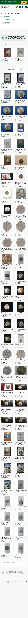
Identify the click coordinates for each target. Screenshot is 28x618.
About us (18, 607)
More (25, 565)
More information (14, 2)
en (26, 7)
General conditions (6, 613)
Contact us (18, 610)
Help (2, 610)
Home (3, 604)
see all (25, 44)
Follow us (19, 613)
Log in (23, 7)
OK (24, 2)
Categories (6, 16)
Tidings (17, 604)
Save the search (23, 576)
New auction (20, 7)
